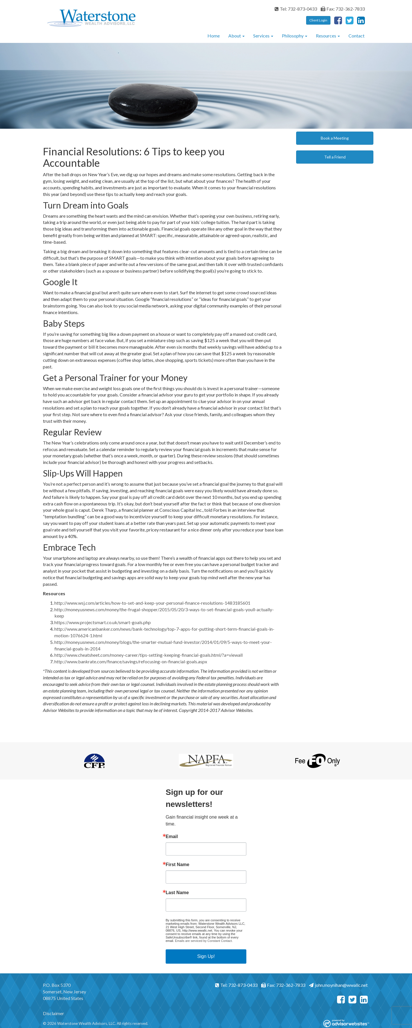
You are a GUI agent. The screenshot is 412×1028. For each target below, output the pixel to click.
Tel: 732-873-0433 (296, 8)
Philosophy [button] (294, 35)
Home (213, 35)
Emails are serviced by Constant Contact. (204, 940)
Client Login (318, 20)
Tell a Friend (335, 156)
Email (172, 836)
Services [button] (263, 35)
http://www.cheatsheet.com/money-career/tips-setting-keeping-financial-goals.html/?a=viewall (148, 655)
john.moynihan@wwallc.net (338, 985)
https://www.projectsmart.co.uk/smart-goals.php (102, 622)
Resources (326, 35)
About (234, 35)
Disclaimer (53, 1013)
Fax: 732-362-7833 (343, 8)
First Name (177, 864)
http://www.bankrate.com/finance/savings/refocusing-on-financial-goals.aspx (130, 661)
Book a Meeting (335, 138)
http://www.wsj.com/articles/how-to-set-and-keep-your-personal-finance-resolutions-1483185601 (152, 603)
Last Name (177, 892)
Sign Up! (206, 956)
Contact (356, 35)
